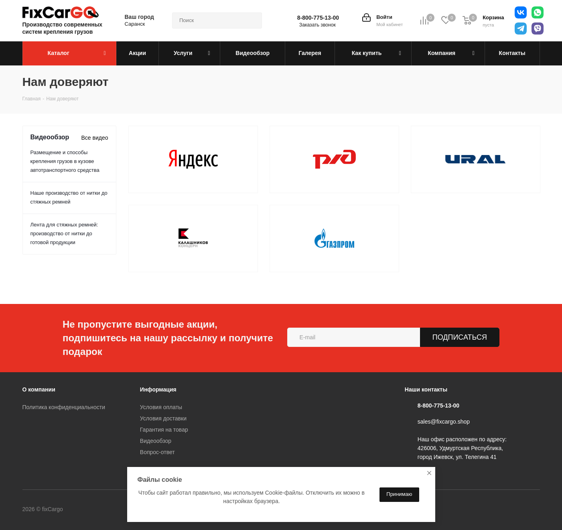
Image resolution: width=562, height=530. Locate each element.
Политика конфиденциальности (64, 407)
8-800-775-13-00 (318, 17)
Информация (158, 389)
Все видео (94, 138)
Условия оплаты (161, 407)
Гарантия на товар (164, 429)
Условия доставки (163, 418)
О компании (38, 389)
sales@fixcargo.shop (444, 421)
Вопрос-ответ (157, 452)
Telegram (116, 509)
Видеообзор (155, 441)
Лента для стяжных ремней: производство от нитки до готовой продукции (64, 233)
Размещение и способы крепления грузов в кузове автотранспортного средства (64, 161)
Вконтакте (96, 509)
